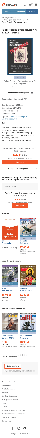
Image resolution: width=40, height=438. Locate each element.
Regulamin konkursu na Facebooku (13, 410)
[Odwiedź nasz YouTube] (24, 428)
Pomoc (4, 403)
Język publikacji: (8, 111)
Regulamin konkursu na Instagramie (14, 414)
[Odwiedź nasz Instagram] (18, 428)
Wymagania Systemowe (10, 400)
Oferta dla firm (6, 421)
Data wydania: (7, 108)
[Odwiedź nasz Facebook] (13, 428)
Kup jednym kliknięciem (18, 169)
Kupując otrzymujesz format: (12, 99)
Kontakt (4, 407)
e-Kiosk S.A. (26, 434)
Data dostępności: (9, 105)
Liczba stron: (7, 114)
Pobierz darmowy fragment (18, 93)
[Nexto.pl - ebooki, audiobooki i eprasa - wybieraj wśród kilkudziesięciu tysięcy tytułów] (10, 4)
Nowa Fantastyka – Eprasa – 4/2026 (8, 290)
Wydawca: (6, 117)
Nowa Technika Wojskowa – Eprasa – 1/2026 (26, 338)
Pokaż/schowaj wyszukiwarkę (25, 5)
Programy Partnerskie (9, 382)
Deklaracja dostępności (9, 417)
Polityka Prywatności (8, 389)
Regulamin (5, 392)
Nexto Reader (6, 385)
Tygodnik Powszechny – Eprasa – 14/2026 (27, 290)
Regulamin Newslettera (9, 396)
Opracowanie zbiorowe (19, 87)
